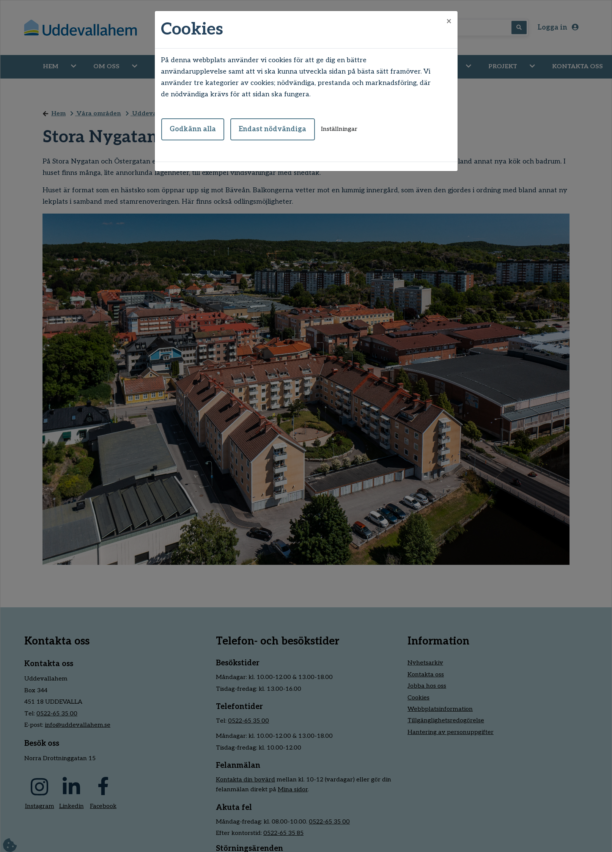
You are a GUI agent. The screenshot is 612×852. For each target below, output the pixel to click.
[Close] (449, 21)
